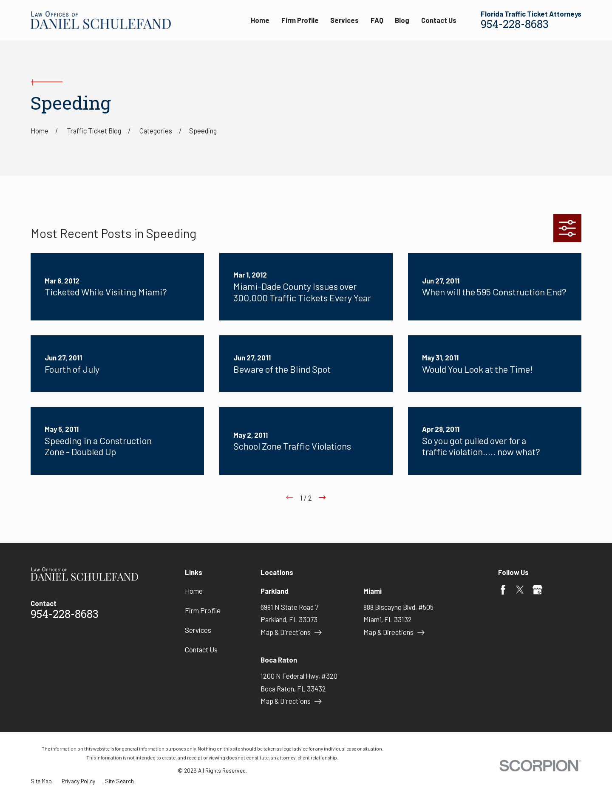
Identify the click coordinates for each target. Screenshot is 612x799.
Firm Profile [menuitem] (300, 20)
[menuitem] (41, 781)
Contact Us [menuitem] (438, 20)
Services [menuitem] (344, 20)
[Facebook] (503, 590)
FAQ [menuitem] (377, 20)
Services (198, 630)
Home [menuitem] (260, 20)
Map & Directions (291, 632)
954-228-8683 (515, 25)
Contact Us (201, 650)
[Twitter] (520, 590)
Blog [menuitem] (402, 20)
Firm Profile (203, 610)
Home (194, 591)
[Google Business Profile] (537, 590)
